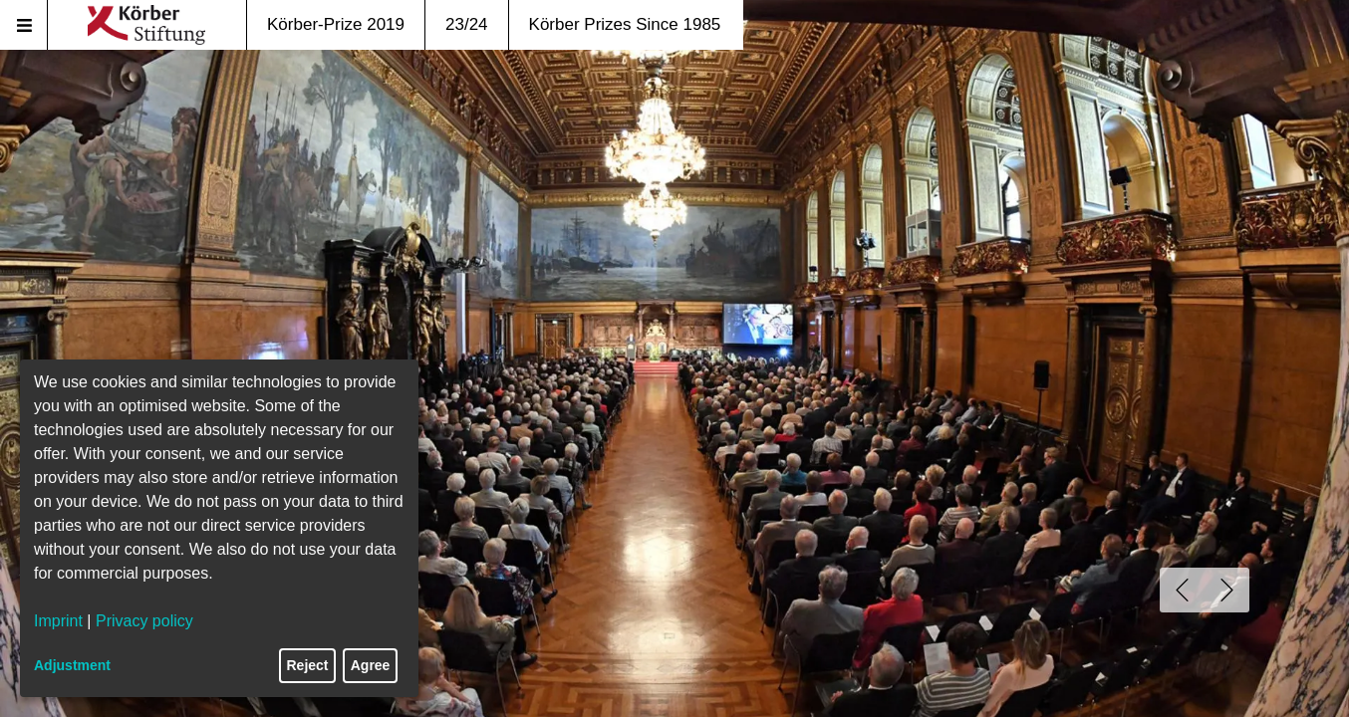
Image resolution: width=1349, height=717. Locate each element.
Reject (308, 665)
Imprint (58, 620)
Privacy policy (144, 620)
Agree (371, 665)
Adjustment (72, 665)
